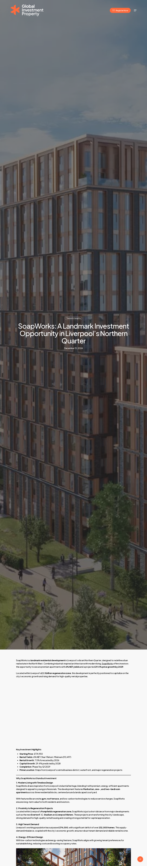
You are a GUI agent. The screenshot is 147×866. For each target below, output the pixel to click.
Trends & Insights (73, 318)
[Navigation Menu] (135, 10)
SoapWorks (107, 663)
